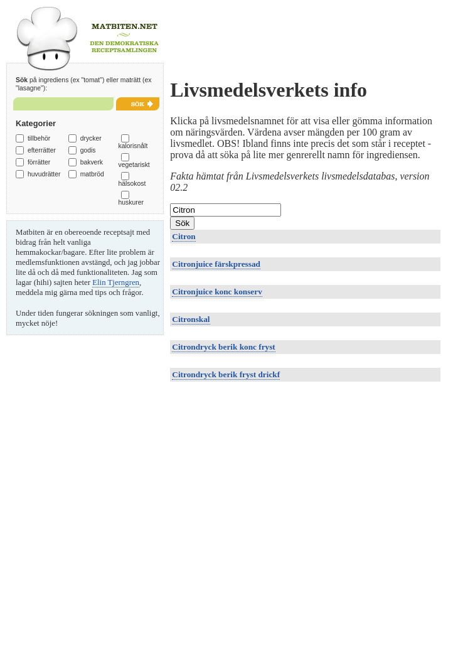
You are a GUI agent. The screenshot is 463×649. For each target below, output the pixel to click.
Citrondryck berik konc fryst (223, 346)
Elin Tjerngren (115, 282)
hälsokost (132, 183)
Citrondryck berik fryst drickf (226, 374)
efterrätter (42, 150)
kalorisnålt (133, 145)
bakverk (91, 162)
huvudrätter (44, 174)
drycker (91, 138)
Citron (183, 236)
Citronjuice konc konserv (217, 291)
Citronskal (191, 319)
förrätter (39, 162)
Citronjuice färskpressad (216, 264)
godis (88, 150)
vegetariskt (134, 164)
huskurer (131, 202)
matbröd (92, 174)
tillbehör (39, 138)
